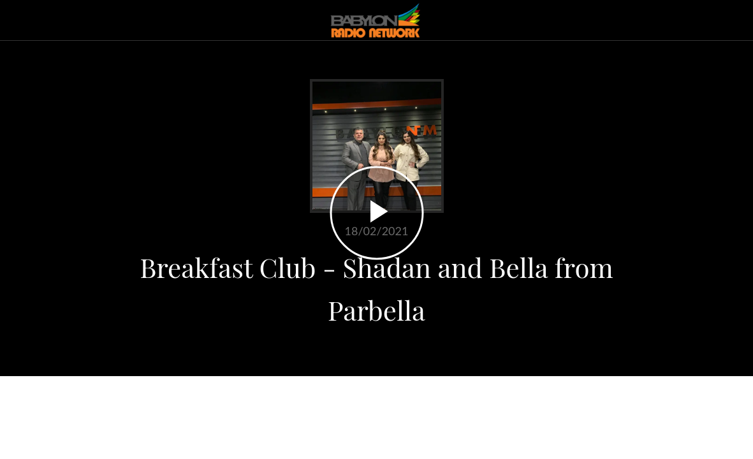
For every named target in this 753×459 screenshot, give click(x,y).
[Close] (20, 20)
